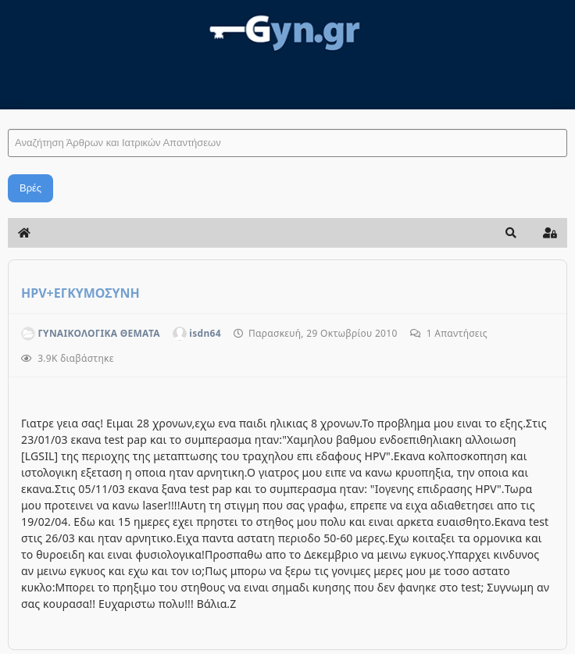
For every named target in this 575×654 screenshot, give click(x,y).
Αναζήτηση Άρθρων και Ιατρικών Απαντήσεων (8, 113)
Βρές (30, 188)
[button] (511, 233)
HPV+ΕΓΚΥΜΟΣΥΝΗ (80, 293)
